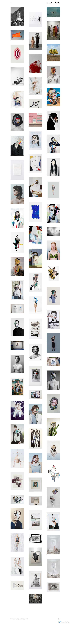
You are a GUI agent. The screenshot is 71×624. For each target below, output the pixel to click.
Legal (59, 618)
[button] (35, 3)
